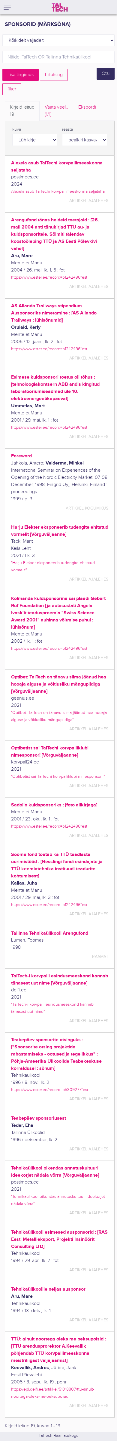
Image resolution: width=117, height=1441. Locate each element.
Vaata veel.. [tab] (56, 111)
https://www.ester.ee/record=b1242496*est (49, 277)
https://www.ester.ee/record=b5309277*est (49, 1089)
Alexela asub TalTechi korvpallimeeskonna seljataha (58, 191)
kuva (16, 129)
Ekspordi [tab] (87, 107)
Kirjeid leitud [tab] (22, 111)
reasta (67, 129)
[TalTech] (59, 7)
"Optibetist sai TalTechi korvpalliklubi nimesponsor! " (58, 776)
